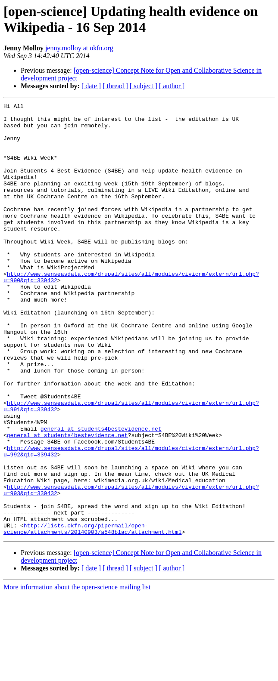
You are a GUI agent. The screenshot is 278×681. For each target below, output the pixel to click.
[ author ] (172, 85)
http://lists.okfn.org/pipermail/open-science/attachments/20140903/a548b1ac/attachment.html (92, 614)
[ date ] (91, 85)
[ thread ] (115, 85)
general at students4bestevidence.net (101, 494)
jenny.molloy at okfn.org (79, 48)
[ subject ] (143, 85)
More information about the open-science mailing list (76, 673)
